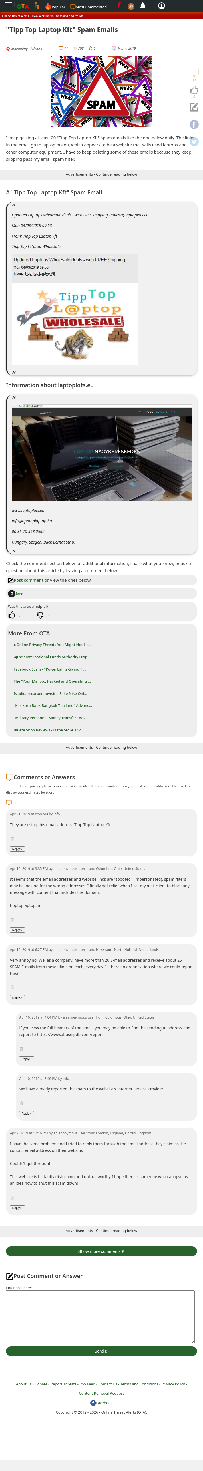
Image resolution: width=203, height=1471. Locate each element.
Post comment (25, 580)
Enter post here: (19, 1287)
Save (15, 593)
